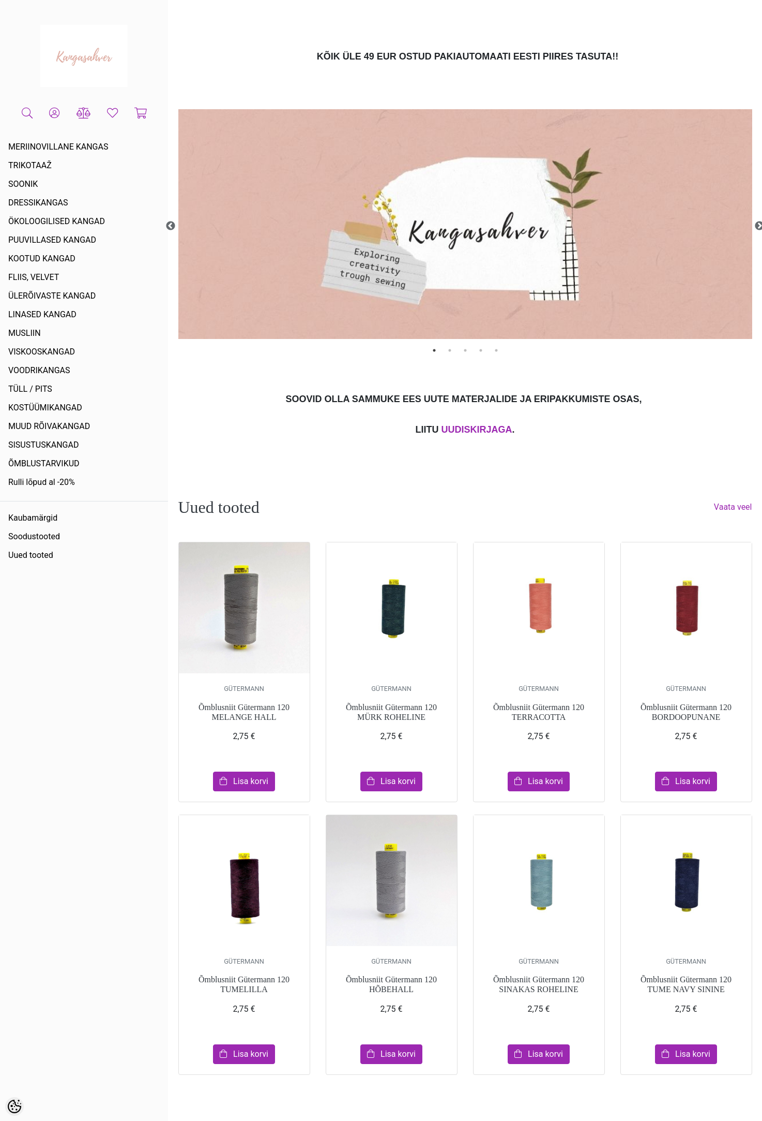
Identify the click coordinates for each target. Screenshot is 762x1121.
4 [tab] (481, 350)
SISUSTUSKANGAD (43, 445)
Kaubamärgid (32, 518)
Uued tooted (30, 555)
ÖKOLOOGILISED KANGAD (56, 221)
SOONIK (23, 184)
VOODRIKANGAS (39, 370)
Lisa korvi (244, 781)
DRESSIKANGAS (38, 203)
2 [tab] (450, 350)
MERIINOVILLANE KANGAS (58, 147)
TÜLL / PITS (30, 389)
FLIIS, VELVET (33, 277)
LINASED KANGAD (42, 314)
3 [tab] (465, 350)
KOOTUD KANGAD (41, 258)
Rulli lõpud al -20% (41, 482)
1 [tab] (434, 350)
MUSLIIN (24, 333)
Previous (170, 226)
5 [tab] (496, 350)
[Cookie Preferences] (14, 1106)
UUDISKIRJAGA (476, 429)
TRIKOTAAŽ (30, 165)
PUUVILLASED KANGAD (52, 240)
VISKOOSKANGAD (41, 352)
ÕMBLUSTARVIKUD (44, 463)
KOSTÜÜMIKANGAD (45, 407)
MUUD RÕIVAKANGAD (49, 426)
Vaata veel (733, 507)
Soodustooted (34, 536)
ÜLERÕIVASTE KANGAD (52, 296)
